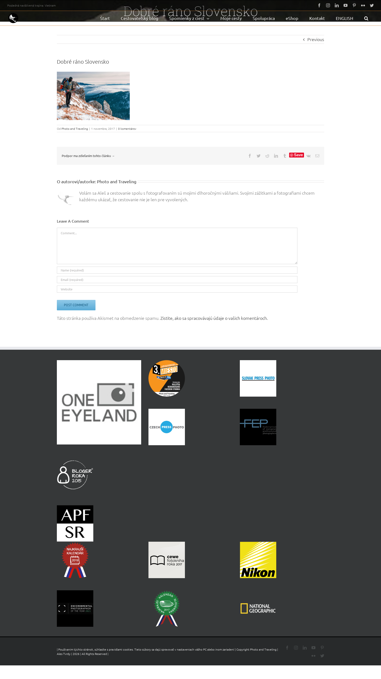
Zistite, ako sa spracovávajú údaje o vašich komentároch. (214, 318)
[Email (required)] (177, 279)
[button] (366, 18)
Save (298, 155)
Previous (315, 39)
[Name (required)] (177, 270)
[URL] (177, 289)
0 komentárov (127, 129)
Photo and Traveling (74, 129)
